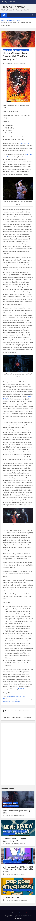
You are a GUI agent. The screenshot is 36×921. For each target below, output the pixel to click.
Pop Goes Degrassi (25, 890)
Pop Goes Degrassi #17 (12, 897)
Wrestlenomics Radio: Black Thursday (17, 711)
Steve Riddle (19, 815)
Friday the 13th (20, 696)
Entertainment (7, 50)
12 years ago (7, 63)
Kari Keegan (6, 701)
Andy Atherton (19, 844)
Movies (27, 50)
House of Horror (18, 50)
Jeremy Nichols (19, 63)
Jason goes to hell (17, 699)
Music (15, 859)
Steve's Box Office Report (10, 805)
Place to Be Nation (13, 7)
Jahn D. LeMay (7, 699)
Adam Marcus (10, 696)
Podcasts (11, 834)
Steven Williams (15, 701)
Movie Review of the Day (20, 831)
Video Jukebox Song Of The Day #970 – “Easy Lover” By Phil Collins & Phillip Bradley (18, 869)
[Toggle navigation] (9, 15)
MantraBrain (18, 918)
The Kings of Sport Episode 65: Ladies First (17, 717)
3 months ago (8, 815)
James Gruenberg (20, 900)
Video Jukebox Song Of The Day (12, 862)
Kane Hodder (27, 699)
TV (4, 892)
